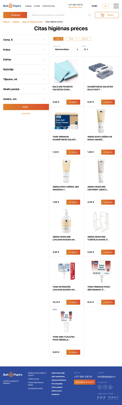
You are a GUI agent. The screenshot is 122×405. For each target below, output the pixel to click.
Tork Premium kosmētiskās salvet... (65, 138)
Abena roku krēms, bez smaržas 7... (66, 188)
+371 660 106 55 (75, 5)
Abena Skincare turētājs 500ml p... (98, 238)
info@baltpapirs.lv (107, 376)
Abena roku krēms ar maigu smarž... (99, 138)
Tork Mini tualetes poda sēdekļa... (63, 338)
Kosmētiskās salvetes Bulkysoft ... (100, 88)
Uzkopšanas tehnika (35, 388)
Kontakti (37, 6)
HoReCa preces (33, 379)
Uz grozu (73, 102)
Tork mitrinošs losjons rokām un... (64, 288)
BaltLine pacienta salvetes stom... (63, 88)
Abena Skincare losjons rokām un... (64, 238)
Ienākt (94, 6)
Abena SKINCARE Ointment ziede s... (97, 188)
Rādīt (25, 107)
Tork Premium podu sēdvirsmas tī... (98, 288)
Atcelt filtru (26, 113)
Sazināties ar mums (85, 382)
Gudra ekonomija (48, 6)
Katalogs (28, 6)
